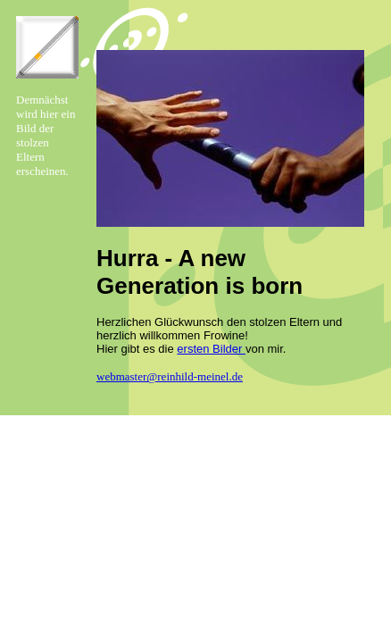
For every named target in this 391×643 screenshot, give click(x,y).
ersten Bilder (211, 348)
